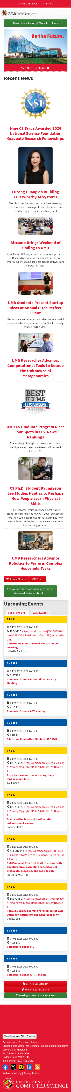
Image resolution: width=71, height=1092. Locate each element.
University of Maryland (36, 3)
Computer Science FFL (20, 946)
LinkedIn (29, 1067)
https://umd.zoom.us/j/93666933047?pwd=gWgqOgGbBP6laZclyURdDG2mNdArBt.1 (35, 767)
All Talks (40, 612)
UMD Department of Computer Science (28, 13)
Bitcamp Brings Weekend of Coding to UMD (35, 245)
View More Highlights (35, 68)
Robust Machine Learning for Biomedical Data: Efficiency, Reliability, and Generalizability (35, 912)
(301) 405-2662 (25, 1060)
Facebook (5, 1067)
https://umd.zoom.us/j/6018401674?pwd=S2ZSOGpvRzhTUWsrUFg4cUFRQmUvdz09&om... (35, 635)
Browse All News (16, 578)
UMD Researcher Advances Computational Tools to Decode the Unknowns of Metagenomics (35, 368)
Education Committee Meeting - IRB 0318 (32, 739)
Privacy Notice (31, 1073)
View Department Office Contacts (19, 1036)
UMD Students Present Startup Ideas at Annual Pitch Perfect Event (35, 308)
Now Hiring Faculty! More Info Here (35, 23)
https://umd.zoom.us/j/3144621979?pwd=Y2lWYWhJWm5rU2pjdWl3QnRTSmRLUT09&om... (35, 855)
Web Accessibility (12, 1073)
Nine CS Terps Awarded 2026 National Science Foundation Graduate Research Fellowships (35, 133)
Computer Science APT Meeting (26, 711)
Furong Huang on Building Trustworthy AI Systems (35, 194)
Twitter (13, 1067)
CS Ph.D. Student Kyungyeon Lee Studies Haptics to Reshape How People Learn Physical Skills (35, 495)
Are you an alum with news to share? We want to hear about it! (30, 591)
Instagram (21, 1067)
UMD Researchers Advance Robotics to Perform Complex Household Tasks (35, 563)
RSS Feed (37, 578)
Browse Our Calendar (35, 983)
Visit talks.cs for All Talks (35, 989)
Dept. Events (18, 612)
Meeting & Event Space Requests (35, 995)
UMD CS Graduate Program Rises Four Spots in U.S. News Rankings (35, 432)
